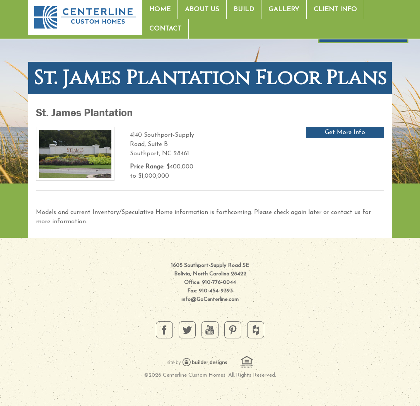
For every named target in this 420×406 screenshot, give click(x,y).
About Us (202, 9)
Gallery (283, 9)
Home (160, 9)
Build (244, 9)
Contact (165, 28)
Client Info (335, 9)
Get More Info (345, 132)
